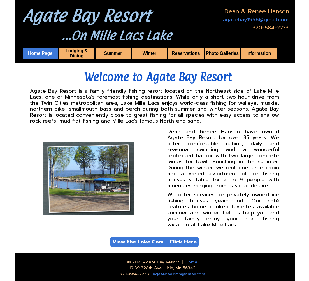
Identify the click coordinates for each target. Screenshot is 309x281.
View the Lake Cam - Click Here (154, 242)
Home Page (40, 53)
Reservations (186, 53)
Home (191, 262)
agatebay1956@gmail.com (256, 20)
